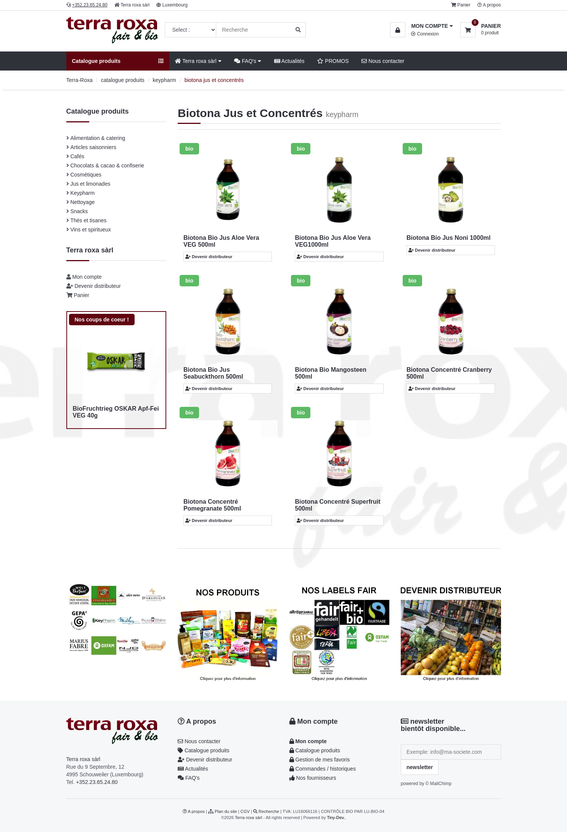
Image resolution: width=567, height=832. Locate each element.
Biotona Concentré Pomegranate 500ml (212, 505)
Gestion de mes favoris (319, 760)
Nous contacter (382, 61)
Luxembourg (175, 5)
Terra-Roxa (79, 80)
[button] (421, 26)
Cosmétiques (85, 175)
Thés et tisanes (88, 220)
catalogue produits (122, 80)
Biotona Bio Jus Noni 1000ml (448, 238)
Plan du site (226, 811)
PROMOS (333, 61)
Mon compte (86, 277)
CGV (245, 811)
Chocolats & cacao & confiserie (107, 165)
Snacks (79, 211)
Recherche (269, 811)
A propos (492, 5)
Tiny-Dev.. (336, 817)
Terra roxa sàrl (134, 5)
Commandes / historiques (322, 769)
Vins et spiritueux (90, 229)
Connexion (425, 34)
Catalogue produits (203, 750)
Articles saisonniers (93, 147)
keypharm (164, 80)
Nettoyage (82, 202)
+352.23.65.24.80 (96, 782)
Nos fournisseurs (312, 778)
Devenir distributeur (97, 286)
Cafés (77, 156)
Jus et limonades (90, 184)
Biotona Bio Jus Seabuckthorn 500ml (213, 373)
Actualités (289, 61)
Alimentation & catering (97, 138)
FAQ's (247, 61)
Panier (463, 5)
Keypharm (82, 193)
